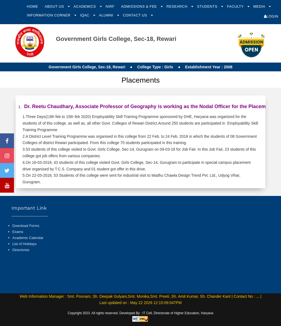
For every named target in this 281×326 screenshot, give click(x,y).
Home (32, 6)
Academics (85, 6)
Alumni (106, 15)
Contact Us (135, 15)
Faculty (236, 6)
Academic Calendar (27, 250)
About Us (55, 6)
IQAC (85, 15)
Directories (20, 262)
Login (271, 16)
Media (259, 6)
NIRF (110, 6)
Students (207, 6)
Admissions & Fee (139, 6)
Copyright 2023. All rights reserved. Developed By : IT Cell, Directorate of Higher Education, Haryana (140, 313)
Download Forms (25, 237)
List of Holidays (24, 256)
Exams (17, 243)
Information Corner (49, 15)
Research (178, 6)
